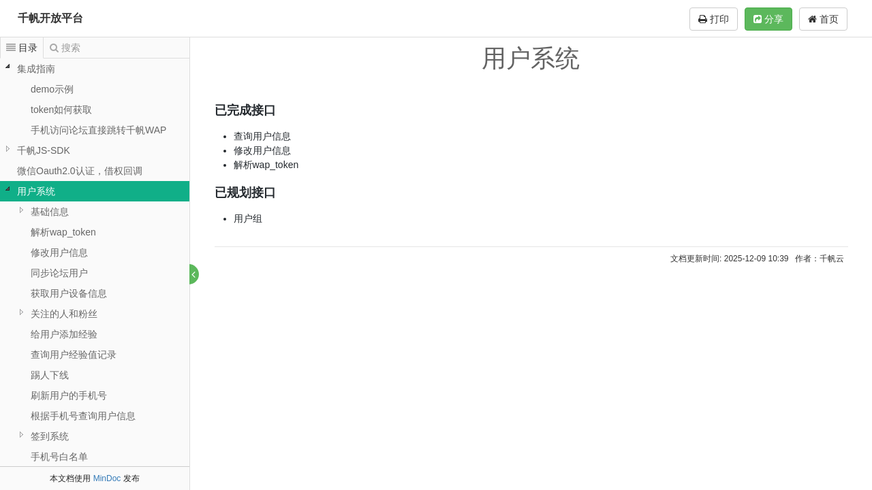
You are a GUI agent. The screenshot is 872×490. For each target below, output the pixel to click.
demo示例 (52, 89)
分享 (768, 19)
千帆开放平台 (50, 18)
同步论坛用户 (59, 272)
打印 (713, 19)
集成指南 (36, 68)
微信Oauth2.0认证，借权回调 (79, 170)
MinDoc (107, 478)
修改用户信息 (59, 252)
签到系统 (50, 436)
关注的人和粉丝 (64, 313)
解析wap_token (63, 232)
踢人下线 (50, 375)
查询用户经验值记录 (73, 354)
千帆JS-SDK (43, 150)
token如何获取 (61, 109)
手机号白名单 (59, 456)
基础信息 (50, 211)
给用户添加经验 (64, 334)
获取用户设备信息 (69, 293)
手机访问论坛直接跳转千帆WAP (98, 130)
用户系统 (36, 191)
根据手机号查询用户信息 (83, 415)
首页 (823, 19)
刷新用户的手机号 (69, 395)
